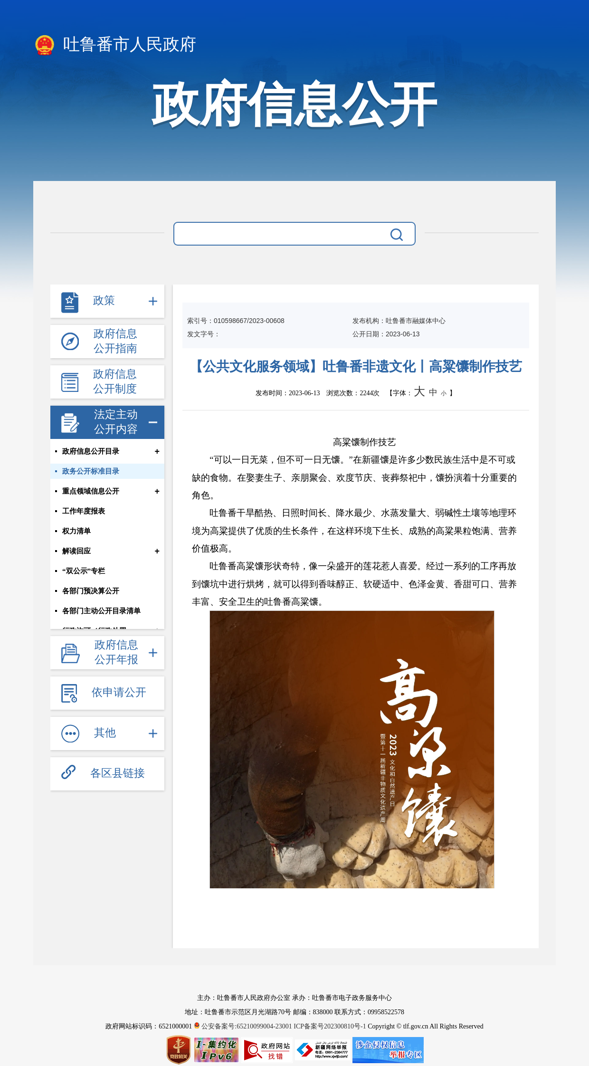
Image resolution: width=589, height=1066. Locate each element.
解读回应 (76, 551)
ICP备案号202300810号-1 (330, 1026)
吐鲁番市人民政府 (114, 45)
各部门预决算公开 (90, 591)
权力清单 (76, 531)
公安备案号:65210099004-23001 (244, 1026)
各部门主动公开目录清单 (101, 611)
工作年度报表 (83, 511)
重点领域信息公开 (90, 491)
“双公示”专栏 (83, 571)
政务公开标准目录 (90, 471)
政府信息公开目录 (90, 451)
